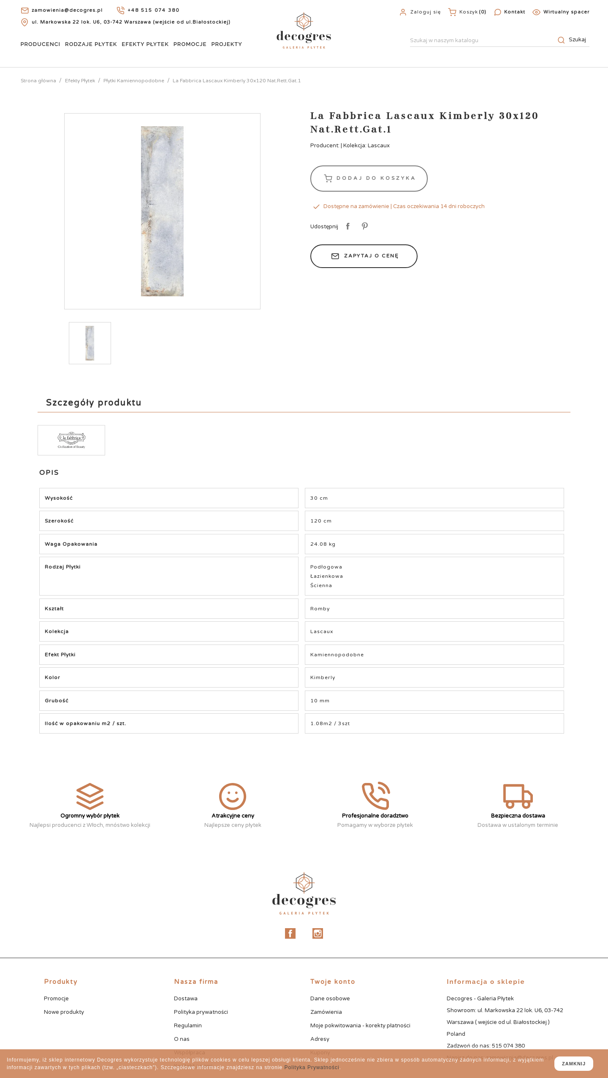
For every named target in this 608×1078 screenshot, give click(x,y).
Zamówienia (326, 1012)
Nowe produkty (64, 1012)
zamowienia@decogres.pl (67, 10)
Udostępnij (346, 226)
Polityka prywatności (201, 1012)
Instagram (317, 933)
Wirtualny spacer (566, 12)
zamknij (574, 1063)
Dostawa (186, 998)
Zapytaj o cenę (364, 256)
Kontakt (514, 12)
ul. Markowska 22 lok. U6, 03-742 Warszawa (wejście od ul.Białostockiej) (131, 22)
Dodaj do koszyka (369, 178)
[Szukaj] (499, 41)
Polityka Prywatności (312, 1067)
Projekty (226, 44)
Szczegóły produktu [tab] (94, 403)
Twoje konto (333, 982)
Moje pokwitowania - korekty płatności (360, 1025)
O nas (182, 1039)
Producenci (40, 44)
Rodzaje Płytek (91, 44)
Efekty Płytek (145, 44)
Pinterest (363, 226)
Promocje (190, 44)
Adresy (319, 1039)
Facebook (290, 933)
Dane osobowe (330, 998)
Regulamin (188, 1025)
